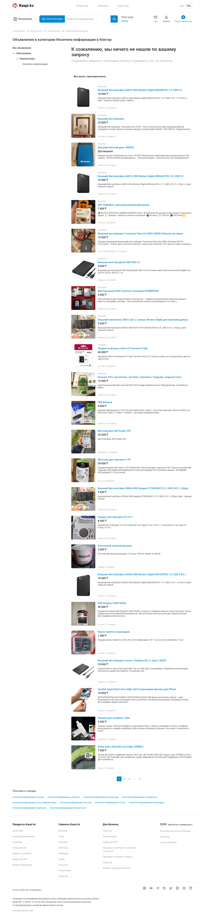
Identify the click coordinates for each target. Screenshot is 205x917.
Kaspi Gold (18, 831)
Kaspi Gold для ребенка (24, 836)
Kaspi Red (17, 842)
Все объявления (22, 47)
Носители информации (35, 64)
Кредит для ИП (20, 859)
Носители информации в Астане (28, 797)
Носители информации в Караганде (100, 797)
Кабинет (166, 18)
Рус (189, 5)
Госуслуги (63, 865)
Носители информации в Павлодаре (146, 802)
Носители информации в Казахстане (68, 808)
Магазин (63, 831)
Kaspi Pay (107, 831)
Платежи (63, 842)
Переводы (64, 853)
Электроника (22, 53)
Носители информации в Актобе (75, 802)
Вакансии (165, 837)
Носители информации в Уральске (29, 808)
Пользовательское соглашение (175, 831)
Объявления (22, 19)
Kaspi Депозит (20, 848)
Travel (61, 836)
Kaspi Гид (63, 876)
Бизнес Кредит (110, 836)
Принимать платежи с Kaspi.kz (118, 857)
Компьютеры (25, 58)
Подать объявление (183, 18)
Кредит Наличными (22, 865)
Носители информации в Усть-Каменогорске (34, 802)
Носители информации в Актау (110, 802)
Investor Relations (168, 842)
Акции (62, 859)
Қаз (182, 5)
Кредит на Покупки (22, 853)
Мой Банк (63, 848)
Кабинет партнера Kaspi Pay (116, 868)
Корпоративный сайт (23, 910)
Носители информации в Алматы (64, 797)
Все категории (52, 19)
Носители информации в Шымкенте (139, 797)
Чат (155, 18)
